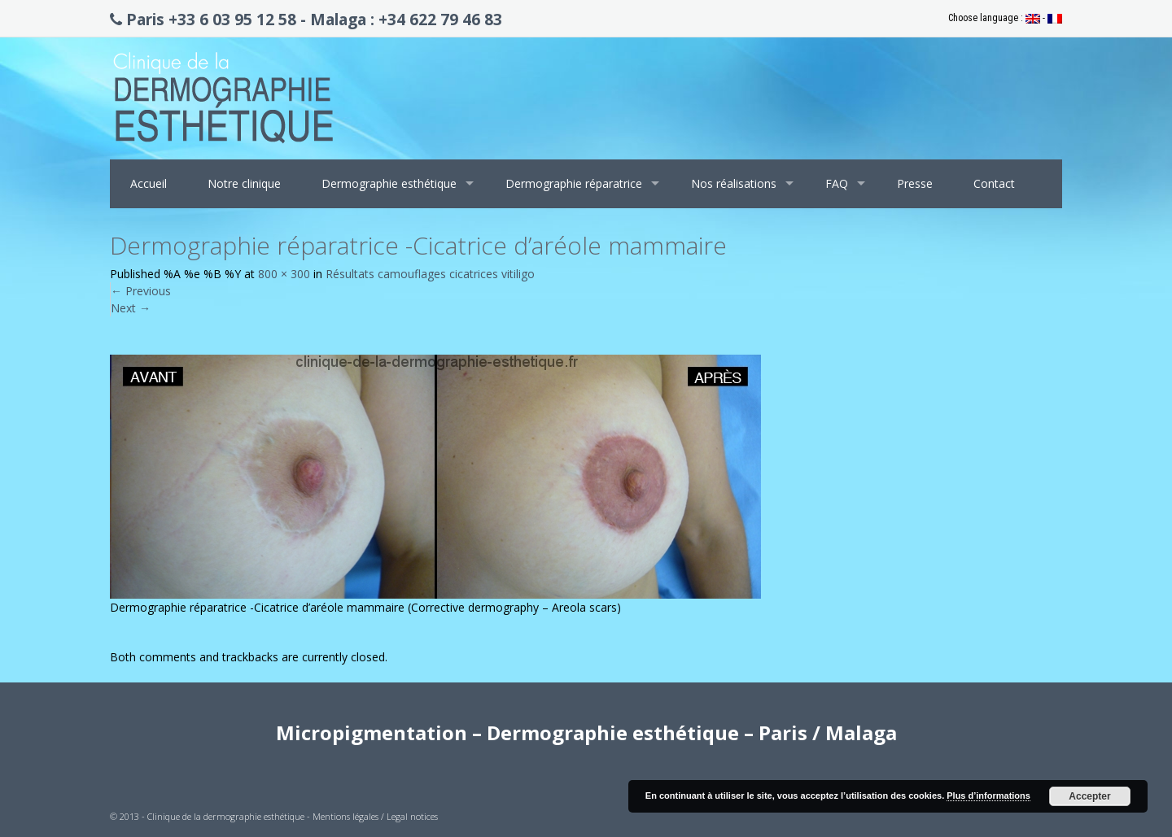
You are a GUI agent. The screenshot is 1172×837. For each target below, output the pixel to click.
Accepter (1089, 796)
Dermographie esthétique (389, 183)
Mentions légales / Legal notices (375, 816)
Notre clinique (244, 183)
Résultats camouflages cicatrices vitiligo (430, 273)
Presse (915, 183)
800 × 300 (284, 273)
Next (131, 308)
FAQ (836, 183)
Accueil (148, 183)
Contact (994, 183)
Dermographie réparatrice (573, 183)
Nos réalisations (733, 183)
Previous (141, 291)
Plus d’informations (988, 795)
